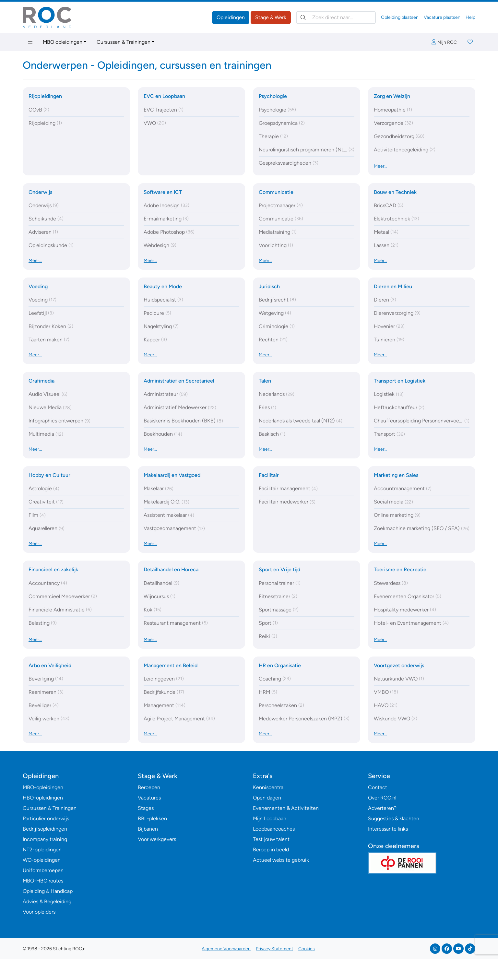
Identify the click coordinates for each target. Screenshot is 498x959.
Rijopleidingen (45, 96)
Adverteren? (382, 808)
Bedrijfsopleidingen (45, 829)
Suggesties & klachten (393, 818)
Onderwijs (40, 192)
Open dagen (267, 798)
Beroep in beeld (271, 850)
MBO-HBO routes (43, 881)
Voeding (38, 286)
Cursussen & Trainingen (123, 42)
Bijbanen (148, 829)
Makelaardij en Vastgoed (172, 475)
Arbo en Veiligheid (50, 665)
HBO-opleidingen (43, 798)
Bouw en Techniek (395, 192)
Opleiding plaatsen (400, 17)
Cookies (306, 949)
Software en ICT (163, 192)
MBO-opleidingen (43, 787)
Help (470, 17)
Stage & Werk (270, 17)
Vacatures (149, 798)
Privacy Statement (274, 949)
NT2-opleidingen (42, 850)
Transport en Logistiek (399, 381)
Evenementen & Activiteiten (286, 808)
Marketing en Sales (396, 475)
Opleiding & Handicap (48, 891)
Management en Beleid (170, 665)
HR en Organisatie (280, 665)
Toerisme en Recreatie (400, 569)
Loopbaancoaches (274, 829)
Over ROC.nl (382, 798)
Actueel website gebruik (281, 860)
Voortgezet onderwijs (399, 665)
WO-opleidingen (42, 860)
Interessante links (388, 829)
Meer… (380, 166)
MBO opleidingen (62, 42)
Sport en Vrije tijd (279, 569)
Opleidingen (231, 17)
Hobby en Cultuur (49, 475)
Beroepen (149, 787)
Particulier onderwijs (46, 818)
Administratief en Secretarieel (179, 381)
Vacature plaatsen (442, 17)
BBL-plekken (152, 818)
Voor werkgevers (157, 839)
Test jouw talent (271, 839)
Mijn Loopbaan (269, 818)
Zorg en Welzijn (392, 96)
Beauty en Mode (163, 286)
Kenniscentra (268, 787)
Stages (146, 808)
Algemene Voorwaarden (226, 949)
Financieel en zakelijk (53, 569)
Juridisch (269, 286)
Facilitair (269, 475)
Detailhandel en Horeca (171, 569)
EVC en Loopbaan (164, 96)
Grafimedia (41, 381)
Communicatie (276, 192)
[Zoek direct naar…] (336, 17)
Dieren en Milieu (393, 286)
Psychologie (273, 96)
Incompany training (45, 839)
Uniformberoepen (43, 870)
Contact (377, 787)
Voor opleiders (39, 912)
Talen (265, 381)
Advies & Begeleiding (47, 901)
